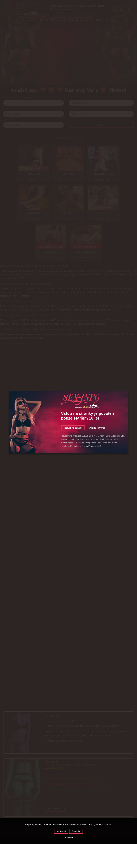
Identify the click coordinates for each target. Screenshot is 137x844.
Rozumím (76, 831)
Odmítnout (68, 837)
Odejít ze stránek (97, 428)
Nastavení (61, 831)
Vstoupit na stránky (73, 428)
